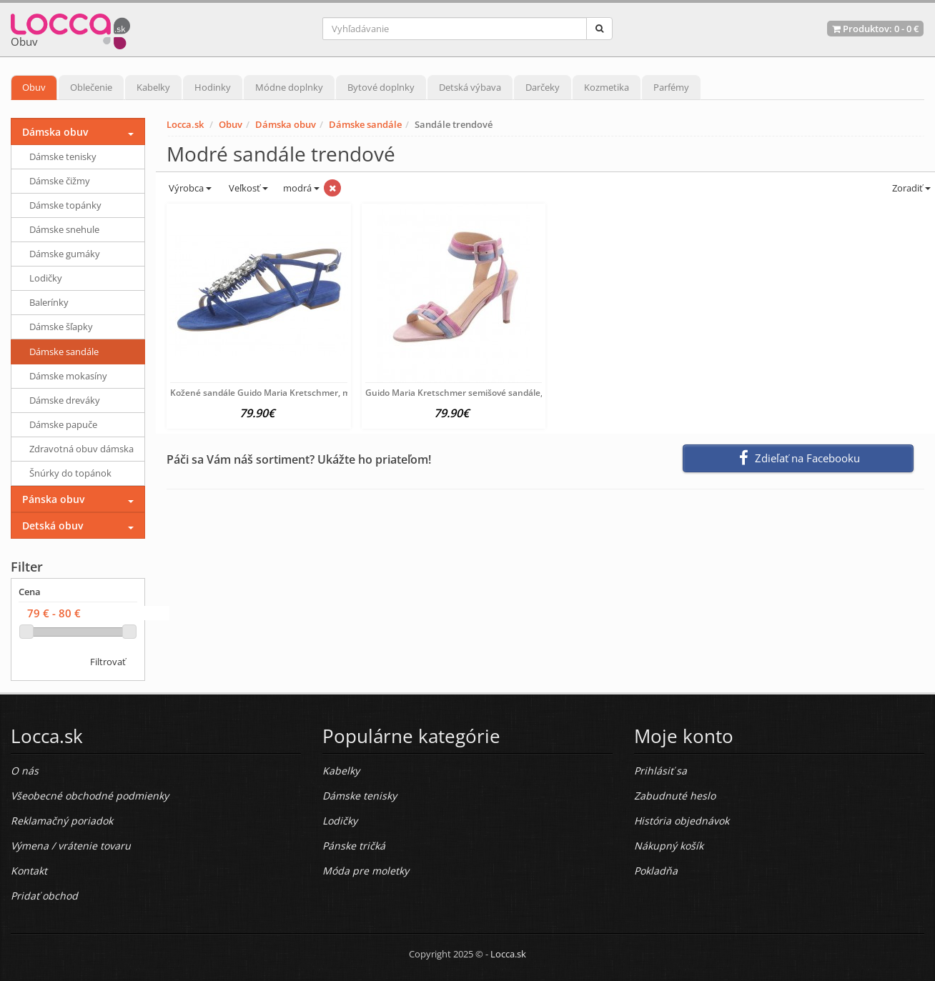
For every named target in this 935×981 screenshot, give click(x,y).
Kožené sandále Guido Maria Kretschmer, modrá (269, 393)
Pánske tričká (353, 845)
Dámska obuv (285, 124)
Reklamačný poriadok (62, 820)
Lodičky (45, 278)
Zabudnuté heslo (675, 795)
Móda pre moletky (365, 870)
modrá (301, 187)
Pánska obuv (53, 499)
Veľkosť (247, 187)
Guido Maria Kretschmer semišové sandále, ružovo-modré (483, 393)
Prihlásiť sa (660, 770)
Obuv (34, 87)
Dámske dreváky (64, 400)
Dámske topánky (65, 205)
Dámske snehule (64, 229)
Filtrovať (108, 661)
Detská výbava (470, 87)
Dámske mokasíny (68, 375)
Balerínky (49, 302)
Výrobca (189, 187)
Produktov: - (875, 28)
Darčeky (542, 87)
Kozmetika (606, 87)
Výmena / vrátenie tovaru (71, 845)
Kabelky (153, 87)
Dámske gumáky (64, 253)
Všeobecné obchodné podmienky (90, 795)
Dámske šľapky (61, 326)
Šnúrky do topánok (70, 473)
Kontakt (29, 870)
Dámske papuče (63, 424)
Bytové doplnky (381, 87)
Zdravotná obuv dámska (81, 448)
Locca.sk (185, 124)
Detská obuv (52, 525)
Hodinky (212, 87)
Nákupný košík (668, 845)
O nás (25, 770)
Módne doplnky (289, 87)
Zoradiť (910, 187)
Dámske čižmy (59, 180)
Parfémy (671, 87)
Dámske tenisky (63, 156)
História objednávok (681, 820)
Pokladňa (656, 870)
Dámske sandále (365, 124)
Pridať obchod (44, 895)
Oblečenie (91, 87)
